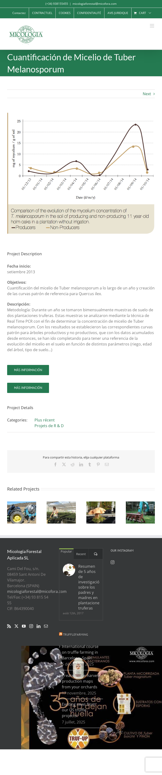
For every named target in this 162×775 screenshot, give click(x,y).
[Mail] (46, 626)
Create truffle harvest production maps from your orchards (81, 681)
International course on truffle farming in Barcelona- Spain (80, 652)
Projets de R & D (49, 425)
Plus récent (44, 420)
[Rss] (9, 626)
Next (147, 93)
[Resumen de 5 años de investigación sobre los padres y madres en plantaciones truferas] (69, 570)
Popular (66, 551)
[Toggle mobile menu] (152, 25)
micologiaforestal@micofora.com (95, 4)
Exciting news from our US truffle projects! (79, 710)
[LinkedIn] (38, 626)
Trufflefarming (75, 635)
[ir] (28, 370)
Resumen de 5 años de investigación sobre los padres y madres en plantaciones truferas (88, 587)
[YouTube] (24, 626)
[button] (10, 512)
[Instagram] (31, 626)
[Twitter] (16, 626)
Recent (81, 554)
